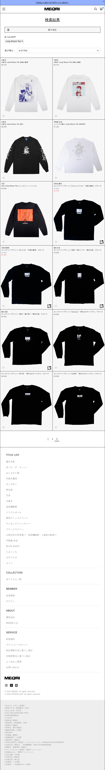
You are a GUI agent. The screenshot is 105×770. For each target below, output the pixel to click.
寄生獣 (9, 490)
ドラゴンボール (14, 512)
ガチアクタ (11, 557)
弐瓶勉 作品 (12, 540)
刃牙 (8, 495)
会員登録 (10, 595)
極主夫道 (10, 461)
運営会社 (10, 617)
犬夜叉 (9, 501)
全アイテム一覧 (14, 579)
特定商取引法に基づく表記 (19, 650)
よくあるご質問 (14, 661)
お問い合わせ (12, 667)
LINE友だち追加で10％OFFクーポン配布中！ (52, 2)
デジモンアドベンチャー (18, 523)
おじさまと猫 (12, 473)
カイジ (9, 563)
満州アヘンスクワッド (17, 518)
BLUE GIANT (13, 546)
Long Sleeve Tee (13, 41)
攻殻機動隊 (11, 507)
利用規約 (10, 639)
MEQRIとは (12, 623)
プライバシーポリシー (17, 645)
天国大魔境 (11, 478)
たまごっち (11, 552)
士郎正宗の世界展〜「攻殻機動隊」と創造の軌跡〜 (31, 535)
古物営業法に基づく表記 (18, 656)
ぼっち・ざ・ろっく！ (17, 467)
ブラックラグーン (15, 529)
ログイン (10, 601)
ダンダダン (11, 484)
